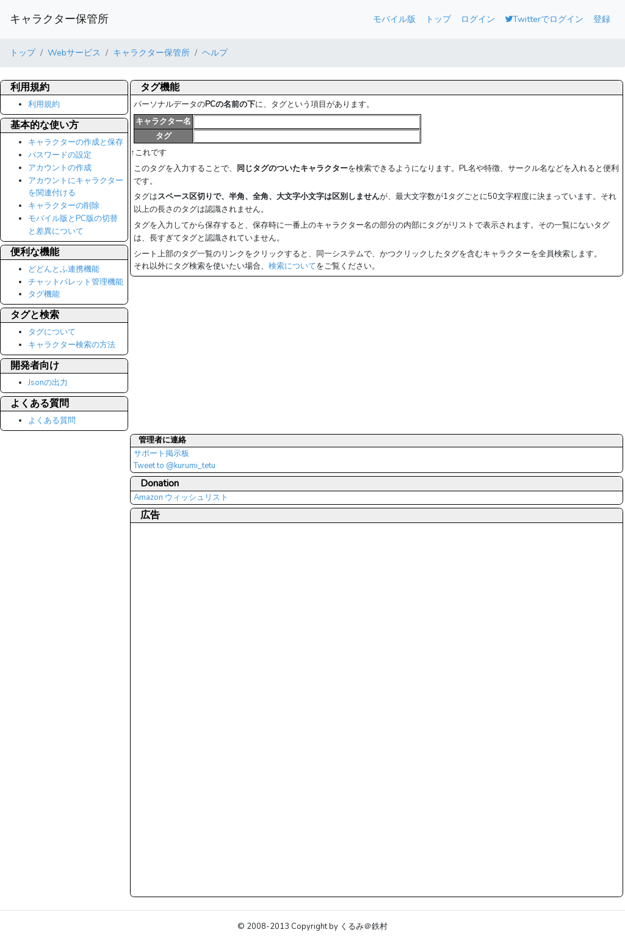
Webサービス (74, 52)
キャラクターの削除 (63, 205)
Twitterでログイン (544, 19)
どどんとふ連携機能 (63, 269)
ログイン (478, 19)
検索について (292, 266)
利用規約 (44, 104)
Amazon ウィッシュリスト (181, 497)
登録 (601, 19)
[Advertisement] (182, 709)
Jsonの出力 (48, 382)
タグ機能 (44, 294)
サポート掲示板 (161, 453)
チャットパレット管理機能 (75, 281)
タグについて (52, 332)
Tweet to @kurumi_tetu (174, 465)
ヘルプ (215, 52)
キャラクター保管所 (59, 19)
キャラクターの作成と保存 (75, 142)
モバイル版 (394, 19)
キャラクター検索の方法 (71, 344)
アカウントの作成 (60, 167)
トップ (438, 19)
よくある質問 (52, 420)
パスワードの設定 (60, 155)
